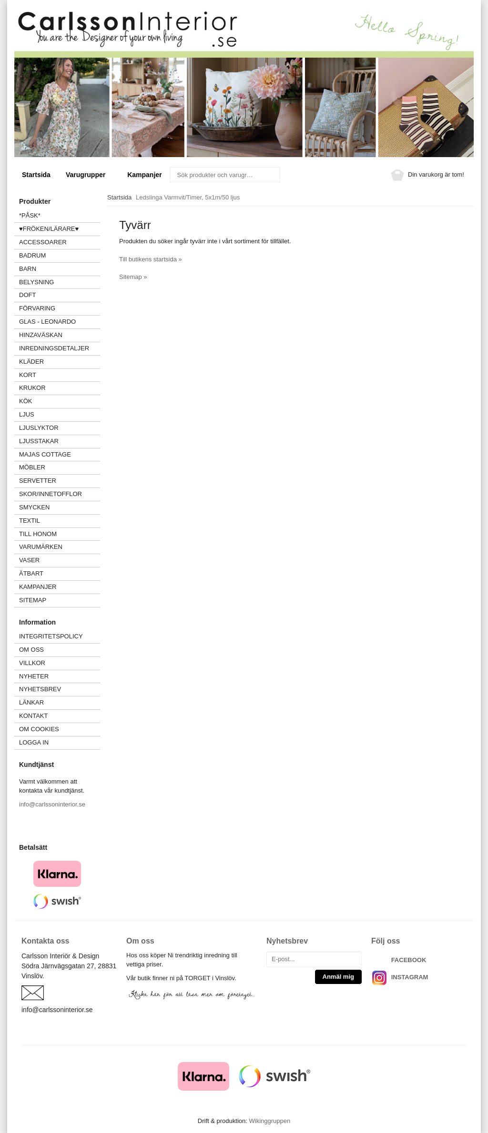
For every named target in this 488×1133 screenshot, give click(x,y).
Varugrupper (89, 175)
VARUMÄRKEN (59, 546)
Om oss (31, 649)
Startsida (36, 175)
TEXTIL (59, 520)
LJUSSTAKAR (39, 441)
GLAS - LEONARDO (47, 321)
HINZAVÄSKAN (40, 334)
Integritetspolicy (51, 636)
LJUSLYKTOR (39, 427)
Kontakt (33, 715)
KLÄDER (59, 361)
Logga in (34, 742)
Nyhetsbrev (40, 689)
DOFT (59, 294)
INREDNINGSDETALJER (54, 348)
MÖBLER (32, 467)
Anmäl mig (338, 976)
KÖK (25, 401)
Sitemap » (133, 276)
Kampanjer (144, 175)
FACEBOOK (409, 960)
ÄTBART (59, 573)
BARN (27, 268)
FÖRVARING (37, 308)
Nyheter (34, 676)
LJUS (59, 414)
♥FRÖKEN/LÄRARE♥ (49, 228)
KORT (27, 374)
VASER (29, 560)
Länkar (31, 702)
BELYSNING (36, 282)
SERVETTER (37, 480)
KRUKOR (32, 387)
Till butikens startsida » (150, 259)
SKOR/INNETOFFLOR (50, 493)
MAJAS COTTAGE (45, 454)
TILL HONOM (38, 533)
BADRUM (32, 255)
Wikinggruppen (269, 1120)
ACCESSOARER (59, 242)
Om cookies (39, 729)
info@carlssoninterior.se (52, 804)
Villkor (32, 662)
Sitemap (32, 600)
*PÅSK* (30, 215)
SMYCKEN (59, 507)
